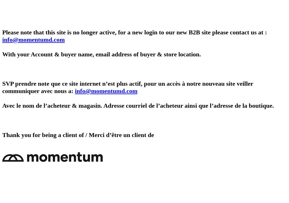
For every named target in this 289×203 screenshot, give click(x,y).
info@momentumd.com (33, 39)
